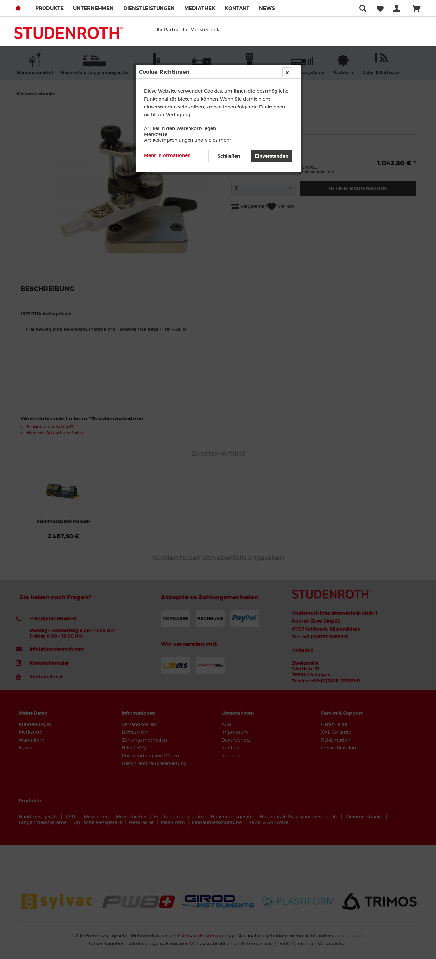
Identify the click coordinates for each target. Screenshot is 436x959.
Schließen (229, 156)
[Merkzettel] (380, 8)
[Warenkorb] (419, 8)
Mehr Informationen (167, 155)
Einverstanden (271, 156)
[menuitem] (53, 8)
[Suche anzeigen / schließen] (363, 8)
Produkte (49, 8)
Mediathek (199, 8)
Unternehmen (93, 8)
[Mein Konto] (398, 8)
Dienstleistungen (149, 8)
